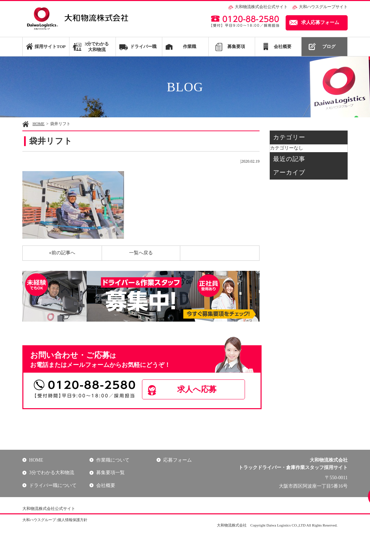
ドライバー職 (143, 46)
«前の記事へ (62, 252)
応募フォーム (177, 460)
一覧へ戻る (141, 252)
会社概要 (282, 46)
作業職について (112, 460)
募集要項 (236, 46)
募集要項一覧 (110, 472)
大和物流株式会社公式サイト (261, 6)
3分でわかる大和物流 (97, 46)
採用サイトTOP (50, 46)
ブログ (328, 46)
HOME (38, 123)
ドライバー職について (53, 485)
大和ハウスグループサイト (323, 6)
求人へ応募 (197, 389)
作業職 (189, 46)
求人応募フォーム (320, 22)
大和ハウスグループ (39, 520)
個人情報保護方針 (72, 520)
